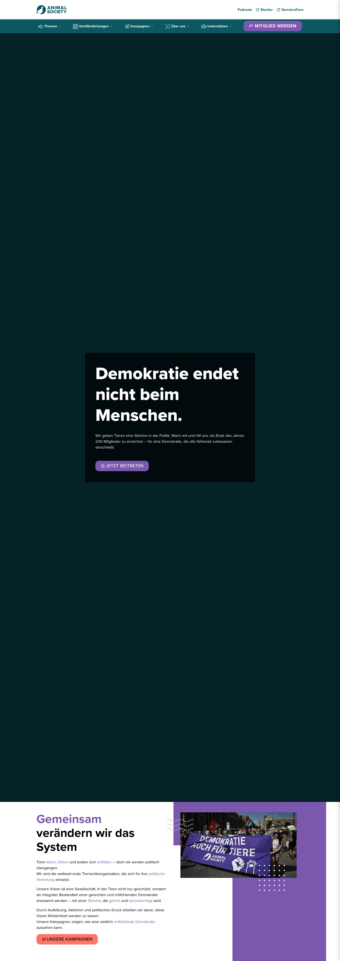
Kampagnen (139, 26)
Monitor (267, 10)
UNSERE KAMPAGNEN (67, 939)
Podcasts (245, 10)
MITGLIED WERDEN (273, 26)
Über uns (177, 26)
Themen (49, 26)
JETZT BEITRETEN (122, 466)
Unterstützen (216, 26)
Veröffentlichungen (93, 26)
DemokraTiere (292, 10)
